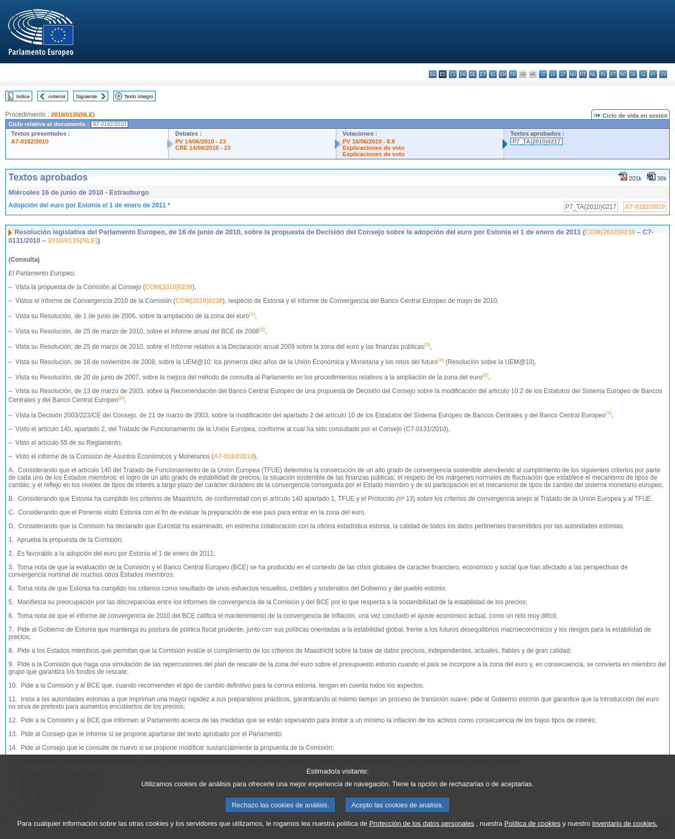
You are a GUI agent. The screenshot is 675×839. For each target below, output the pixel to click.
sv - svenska (663, 74)
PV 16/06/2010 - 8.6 (369, 141)
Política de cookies (532, 831)
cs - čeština (453, 74)
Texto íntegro (138, 96)
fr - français (513, 74)
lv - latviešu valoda (553, 74)
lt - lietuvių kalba (563, 74)
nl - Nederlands (593, 74)
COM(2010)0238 (199, 300)
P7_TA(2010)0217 (537, 141)
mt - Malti (583, 74)
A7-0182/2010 (30, 141)
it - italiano (543, 74)
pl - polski (603, 74)
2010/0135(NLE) (73, 114)
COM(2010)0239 (610, 232)
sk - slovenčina (633, 74)
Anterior (57, 96)
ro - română (623, 74)
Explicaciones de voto (374, 148)
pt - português (613, 74)
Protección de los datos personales (421, 831)
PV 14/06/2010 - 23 (200, 141)
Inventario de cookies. (625, 831)
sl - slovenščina (643, 74)
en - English (503, 74)
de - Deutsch (473, 74)
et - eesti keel (483, 74)
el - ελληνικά (493, 74)
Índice (23, 96)
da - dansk (463, 74)
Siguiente (86, 96)
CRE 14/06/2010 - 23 (202, 148)
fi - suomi (653, 74)
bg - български (433, 74)
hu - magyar (573, 74)
